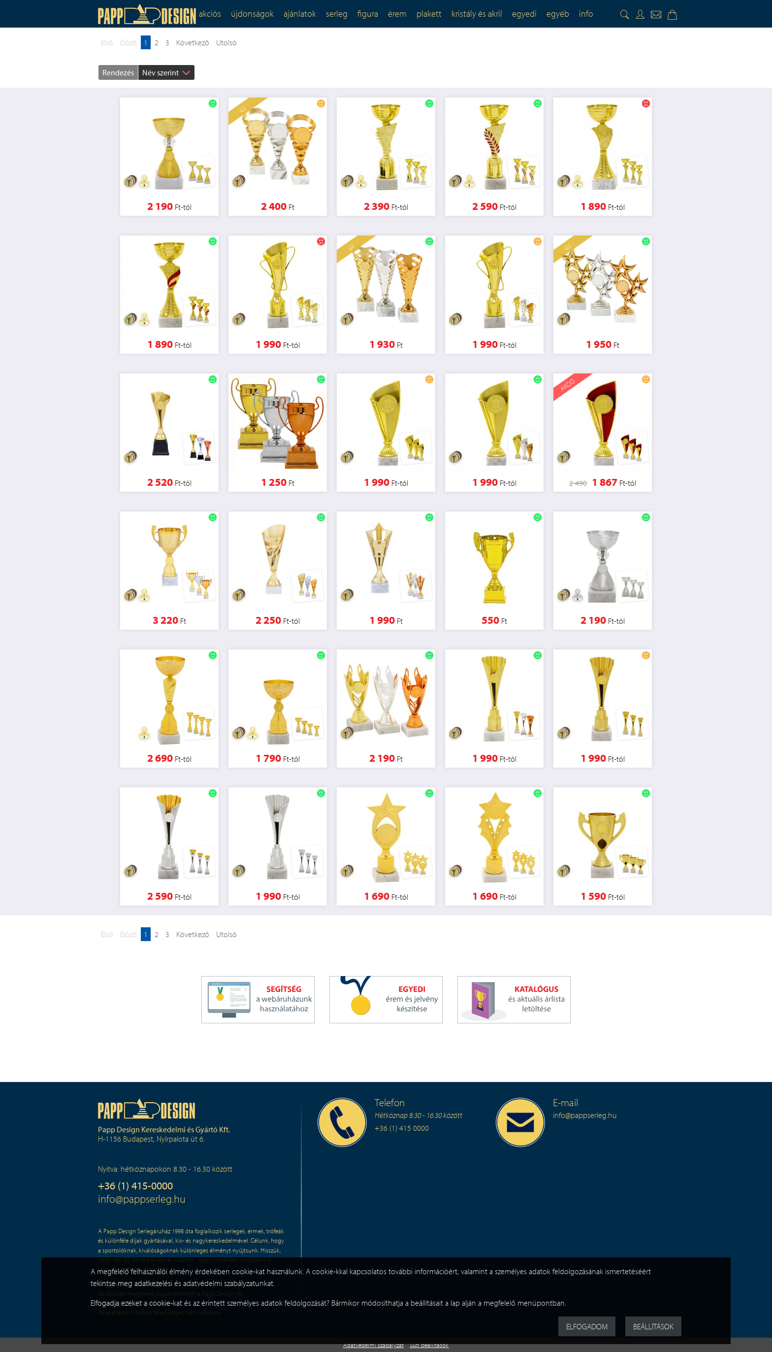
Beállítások (653, 1326)
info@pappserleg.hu (142, 1198)
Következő (192, 42)
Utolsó (226, 42)
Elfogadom (587, 1326)
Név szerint (160, 72)
